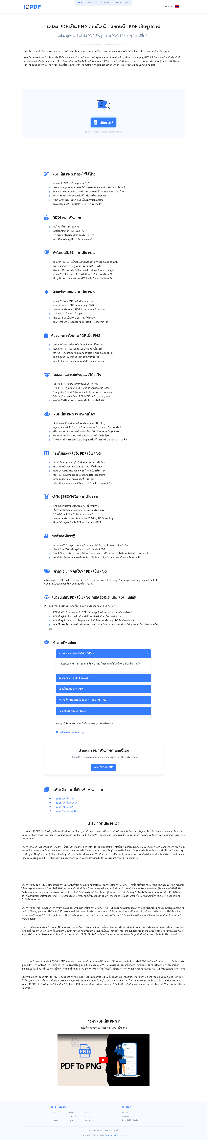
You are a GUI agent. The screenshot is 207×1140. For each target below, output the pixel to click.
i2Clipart (88, 1116)
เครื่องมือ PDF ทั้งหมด (130, 1120)
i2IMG (88, 2)
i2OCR (97, 2)
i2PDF (79, 2)
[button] (168, 6)
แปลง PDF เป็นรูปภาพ (66, 802)
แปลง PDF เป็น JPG (64, 798)
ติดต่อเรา (125, 1116)
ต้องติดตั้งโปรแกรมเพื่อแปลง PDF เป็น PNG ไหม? (103, 700)
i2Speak (54, 1120)
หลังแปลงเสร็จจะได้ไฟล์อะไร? (103, 711)
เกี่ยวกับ (125, 1112)
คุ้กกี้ (116, 1130)
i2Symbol (72, 1116)
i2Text (53, 1116)
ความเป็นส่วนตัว (95, 1130)
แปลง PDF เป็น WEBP (66, 811)
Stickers (88, 1120)
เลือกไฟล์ (103, 122)
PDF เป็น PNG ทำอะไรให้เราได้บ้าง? (103, 654)
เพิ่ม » (127, 2)
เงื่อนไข (108, 1130)
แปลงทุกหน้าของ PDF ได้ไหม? (103, 678)
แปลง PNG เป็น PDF (65, 807)
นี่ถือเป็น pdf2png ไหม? (103, 689)
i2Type (70, 1120)
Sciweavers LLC (111, 1135)
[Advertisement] (103, 77)
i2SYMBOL (117, 2)
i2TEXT (106, 2)
